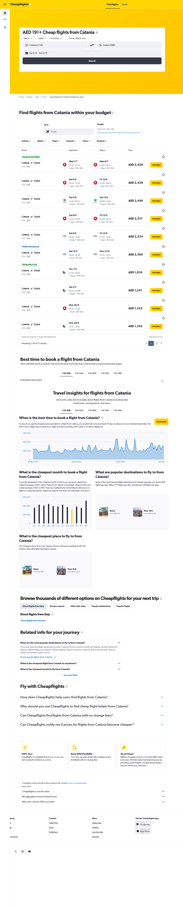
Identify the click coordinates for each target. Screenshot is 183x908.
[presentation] (101, 32)
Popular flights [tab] (127, 581)
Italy (41, 97)
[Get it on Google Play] (148, 799)
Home (26, 97)
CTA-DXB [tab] (71, 348)
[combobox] (32, 38)
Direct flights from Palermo (37, 595)
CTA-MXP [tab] (97, 348)
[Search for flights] (5, 13)
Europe (34, 97)
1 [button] (155, 318)
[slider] (145, 132)
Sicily (49, 97)
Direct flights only (82, 38)
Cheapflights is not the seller (97, 766)
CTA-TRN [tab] (109, 348)
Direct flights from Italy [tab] (37, 581)
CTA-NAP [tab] (83, 348)
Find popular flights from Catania (43, 632)
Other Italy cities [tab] (82, 581)
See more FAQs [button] (75, 650)
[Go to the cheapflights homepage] (20, 4)
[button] (5, 4)
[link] (143, 826)
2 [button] (161, 318)
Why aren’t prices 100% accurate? (97, 776)
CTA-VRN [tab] (122, 348)
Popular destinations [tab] (105, 581)
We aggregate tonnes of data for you (97, 771)
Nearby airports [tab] (61, 581)
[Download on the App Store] (148, 805)
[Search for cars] (5, 19)
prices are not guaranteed (82, 758)
